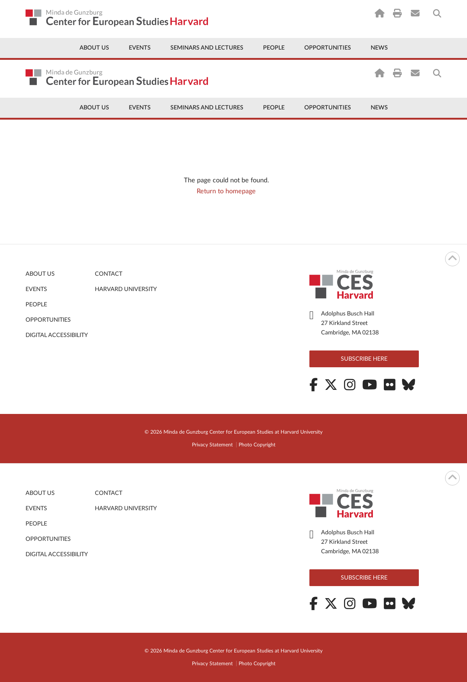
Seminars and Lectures (206, 48)
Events (140, 48)
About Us (94, 48)
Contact (108, 274)
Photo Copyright (257, 444)
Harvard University (126, 289)
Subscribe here (364, 359)
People (274, 48)
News (379, 48)
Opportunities (327, 48)
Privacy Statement (212, 444)
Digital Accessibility (57, 335)
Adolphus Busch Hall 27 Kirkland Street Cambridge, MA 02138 (350, 323)
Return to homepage (226, 191)
